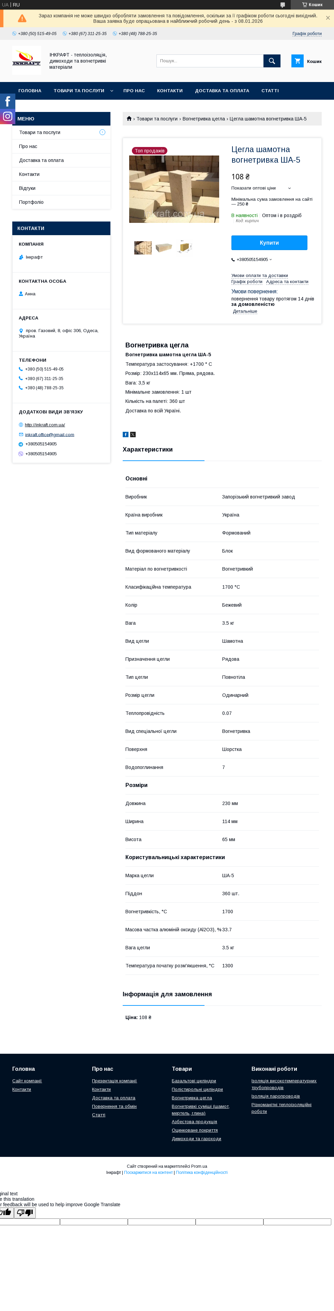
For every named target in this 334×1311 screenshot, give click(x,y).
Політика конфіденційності (202, 1172)
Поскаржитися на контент (148, 1172)
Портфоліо (31, 202)
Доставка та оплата (222, 90)
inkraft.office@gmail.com (49, 434)
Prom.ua (199, 1166)
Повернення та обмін (114, 1106)
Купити (269, 243)
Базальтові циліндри (194, 1080)
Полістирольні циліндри (197, 1089)
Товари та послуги (79, 90)
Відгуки (27, 188)
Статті (270, 90)
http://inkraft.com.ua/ (45, 424)
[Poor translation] (25, 1212)
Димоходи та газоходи (196, 1138)
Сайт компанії (27, 1080)
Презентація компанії (114, 1080)
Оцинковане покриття (195, 1130)
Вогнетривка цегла (204, 118)
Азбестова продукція (194, 1121)
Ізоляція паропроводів (276, 1096)
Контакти (170, 90)
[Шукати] (271, 60)
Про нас (134, 90)
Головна (29, 90)
